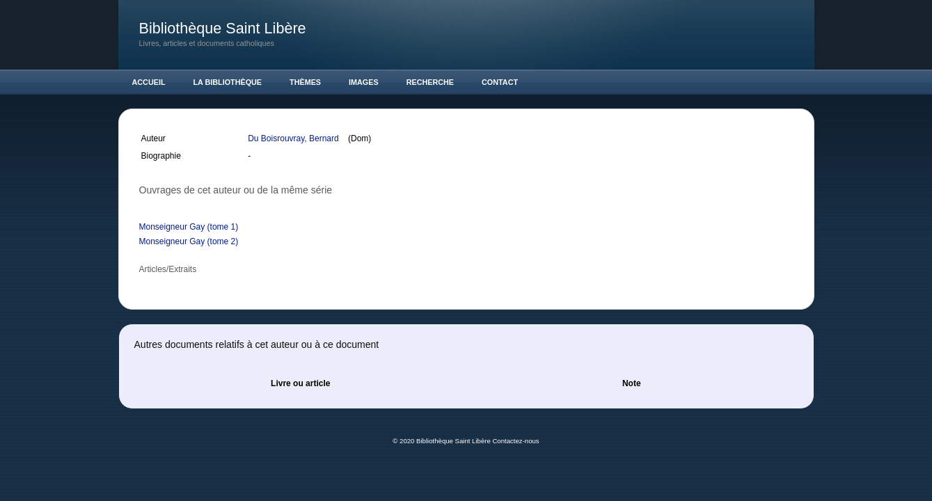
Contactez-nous (515, 441)
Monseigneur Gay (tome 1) (189, 227)
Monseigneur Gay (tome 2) (189, 241)
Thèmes (305, 82)
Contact (500, 82)
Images (364, 82)
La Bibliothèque (227, 82)
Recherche (430, 82)
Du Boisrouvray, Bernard (294, 138)
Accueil (149, 82)
